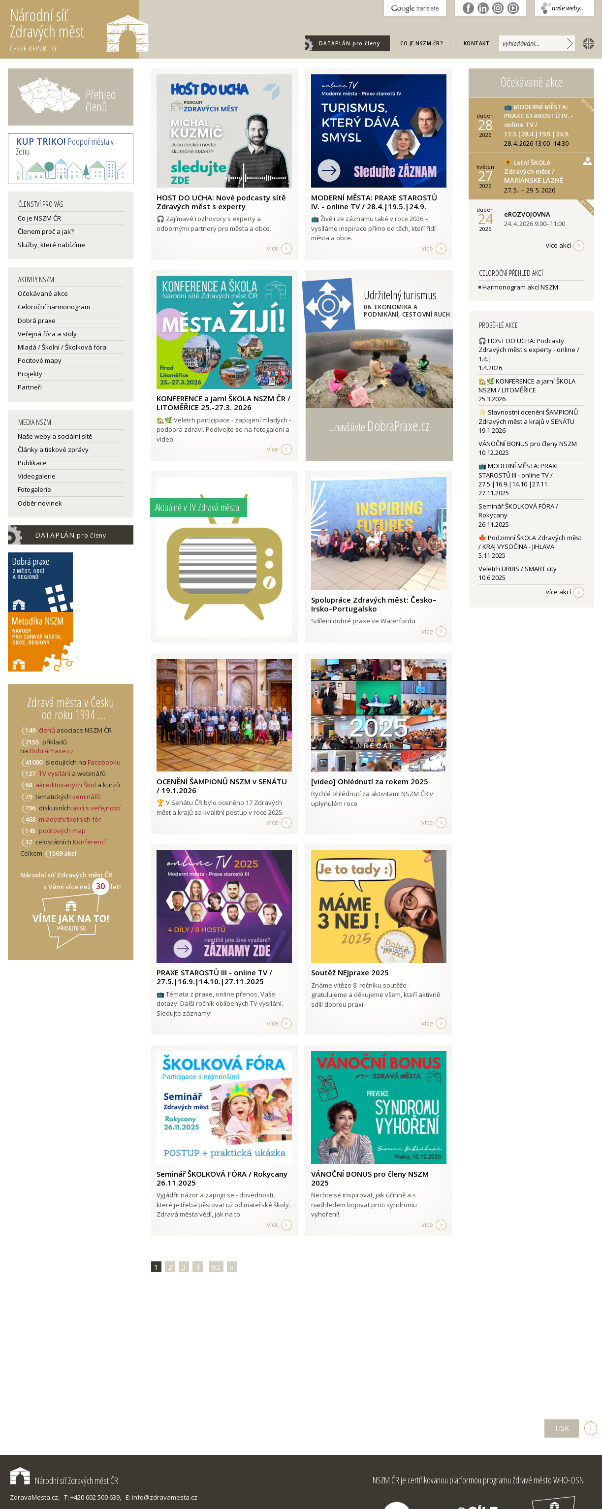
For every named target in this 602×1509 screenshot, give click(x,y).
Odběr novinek (40, 503)
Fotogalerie (34, 489)
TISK (561, 1428)
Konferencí (89, 841)
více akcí (558, 245)
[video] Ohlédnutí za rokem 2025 (369, 781)
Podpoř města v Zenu (65, 146)
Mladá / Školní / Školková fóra (62, 347)
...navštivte (379, 425)
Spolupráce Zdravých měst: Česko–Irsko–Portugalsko (374, 604)
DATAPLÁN (349, 43)
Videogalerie (37, 476)
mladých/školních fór (70, 819)
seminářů (86, 796)
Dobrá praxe (37, 320)
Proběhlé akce (498, 325)
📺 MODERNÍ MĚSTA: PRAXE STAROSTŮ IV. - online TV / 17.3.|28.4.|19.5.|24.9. (538, 120)
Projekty (30, 373)
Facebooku (104, 762)
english (586, 42)
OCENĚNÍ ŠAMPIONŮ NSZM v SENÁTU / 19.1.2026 (222, 785)
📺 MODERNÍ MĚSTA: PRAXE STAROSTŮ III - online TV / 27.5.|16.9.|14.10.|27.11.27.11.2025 (519, 479)
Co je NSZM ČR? (421, 43)
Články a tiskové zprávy (53, 449)
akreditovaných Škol (65, 784)
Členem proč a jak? (46, 231)
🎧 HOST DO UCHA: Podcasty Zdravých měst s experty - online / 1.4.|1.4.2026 (528, 354)
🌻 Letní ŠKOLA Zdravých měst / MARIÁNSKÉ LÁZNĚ (533, 171)
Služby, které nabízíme (51, 244)
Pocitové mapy (40, 360)
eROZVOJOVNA (527, 214)
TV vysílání (54, 773)
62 (216, 1267)
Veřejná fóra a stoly (47, 333)
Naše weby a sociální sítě (55, 436)
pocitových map (62, 830)
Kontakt (477, 43)
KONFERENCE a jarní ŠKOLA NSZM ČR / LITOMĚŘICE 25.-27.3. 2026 (223, 402)
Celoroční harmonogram (54, 306)
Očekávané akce (43, 293)
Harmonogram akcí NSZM (518, 287)
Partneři (30, 387)
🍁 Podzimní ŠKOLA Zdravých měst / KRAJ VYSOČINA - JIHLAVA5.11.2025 (529, 546)
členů (47, 730)
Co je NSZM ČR (39, 218)
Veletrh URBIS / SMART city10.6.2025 (517, 573)
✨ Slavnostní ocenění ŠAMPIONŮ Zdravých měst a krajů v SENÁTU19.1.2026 (528, 421)
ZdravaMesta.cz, (35, 1497)
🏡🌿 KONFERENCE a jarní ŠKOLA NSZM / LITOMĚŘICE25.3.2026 (526, 390)
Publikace (32, 462)
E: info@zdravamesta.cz (161, 1497)
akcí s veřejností (96, 807)
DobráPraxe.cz (52, 750)
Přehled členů (101, 100)
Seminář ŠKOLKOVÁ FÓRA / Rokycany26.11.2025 (518, 515)
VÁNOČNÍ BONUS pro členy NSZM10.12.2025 (527, 448)
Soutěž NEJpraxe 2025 (350, 972)
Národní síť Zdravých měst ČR (64, 1480)
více (273, 248)
